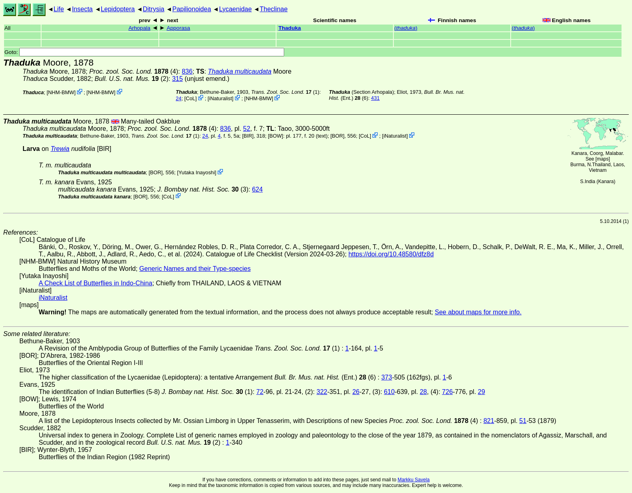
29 (481, 391)
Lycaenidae (235, 9)
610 (389, 391)
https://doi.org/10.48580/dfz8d (391, 254)
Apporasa (178, 28)
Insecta (82, 9)
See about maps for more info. (478, 312)
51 (522, 420)
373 (386, 377)
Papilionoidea (191, 9)
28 (423, 391)
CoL (190, 98)
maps (603, 159)
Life (59, 9)
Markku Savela (413, 480)
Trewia (59, 148)
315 (177, 78)
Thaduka (290, 28)
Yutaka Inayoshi (197, 172)
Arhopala (139, 28)
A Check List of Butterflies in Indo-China (95, 283)
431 (375, 98)
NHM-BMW (61, 92)
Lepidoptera (118, 9)
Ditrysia (153, 9)
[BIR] (248, 136)
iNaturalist (220, 98)
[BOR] (338, 136)
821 (488, 420)
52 (246, 128)
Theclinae (273, 9)
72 (260, 391)
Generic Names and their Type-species (195, 268)
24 (178, 98)
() (405, 28)
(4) (133, 71)
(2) (131, 78)
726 (447, 391)
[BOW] (275, 136)
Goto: (144, 52)
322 (321, 391)
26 (356, 391)
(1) (285, 92)
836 (187, 71)
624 (257, 189)
